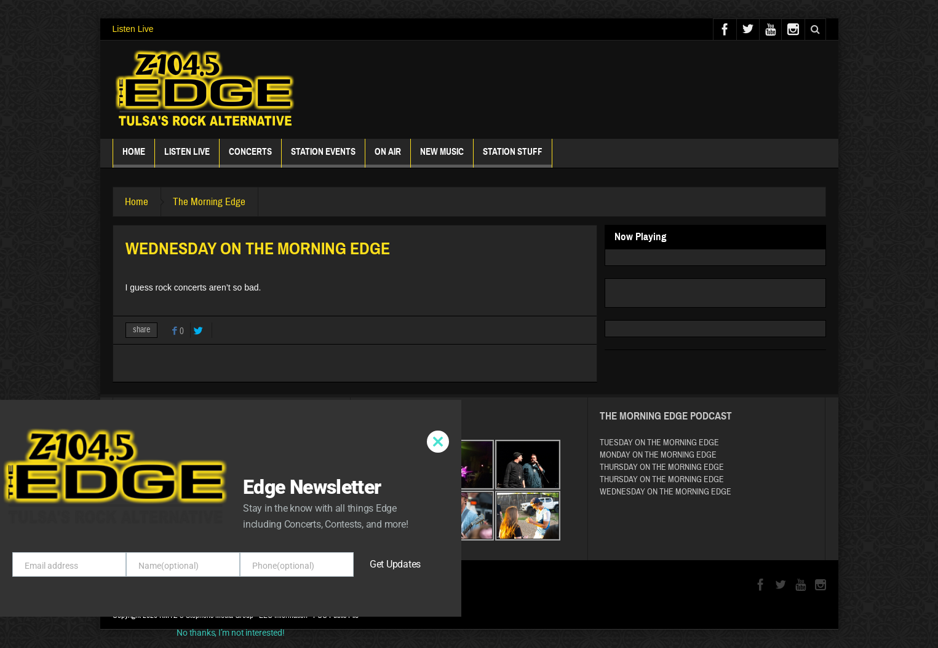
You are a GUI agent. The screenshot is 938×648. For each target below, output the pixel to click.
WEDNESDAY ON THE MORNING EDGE (665, 492)
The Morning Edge (210, 201)
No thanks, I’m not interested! (230, 633)
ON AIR (387, 157)
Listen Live (133, 29)
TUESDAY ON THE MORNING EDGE (659, 442)
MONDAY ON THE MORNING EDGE (658, 455)
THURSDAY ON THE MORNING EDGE (662, 467)
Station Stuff (513, 157)
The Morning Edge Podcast (666, 416)
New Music (442, 157)
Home (133, 157)
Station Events (323, 157)
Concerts (250, 157)
